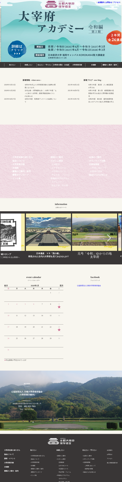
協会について (18, 161)
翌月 (61, 286)
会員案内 (101, 2)
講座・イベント (9, 458)
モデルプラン (58, 182)
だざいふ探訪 (57, 161)
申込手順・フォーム (61, 175)
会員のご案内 (95, 157)
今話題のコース (59, 171)
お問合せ (108, 2)
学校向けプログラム (60, 178)
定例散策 (56, 164)
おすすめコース (59, 168)
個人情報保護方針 (112, 463)
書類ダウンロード (20, 175)
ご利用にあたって (98, 168)
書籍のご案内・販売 (110, 65)
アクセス (116, 2)
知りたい (12, 65)
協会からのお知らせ (98, 175)
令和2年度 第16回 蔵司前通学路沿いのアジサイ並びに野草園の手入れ (101, 102)
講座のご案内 (57, 157)
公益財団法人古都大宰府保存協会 (89, 285)
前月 (6, 286)
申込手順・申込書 (60, 185)
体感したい (29, 65)
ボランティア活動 (97, 161)
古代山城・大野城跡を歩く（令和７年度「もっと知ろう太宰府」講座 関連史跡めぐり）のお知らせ (41, 93)
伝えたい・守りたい (45, 65)
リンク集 (16, 178)
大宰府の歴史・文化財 (61, 65)
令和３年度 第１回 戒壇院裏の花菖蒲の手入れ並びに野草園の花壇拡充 (101, 93)
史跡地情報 (94, 164)
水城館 (93, 65)
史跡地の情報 (96, 171)
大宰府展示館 (77, 65)
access (27, 384)
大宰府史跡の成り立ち (22, 157)
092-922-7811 (30, 406)
